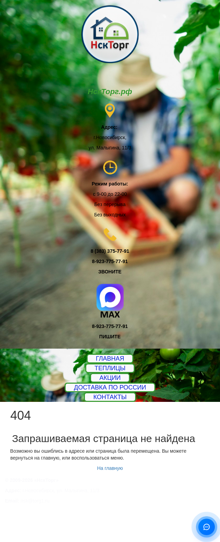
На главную (110, 468)
